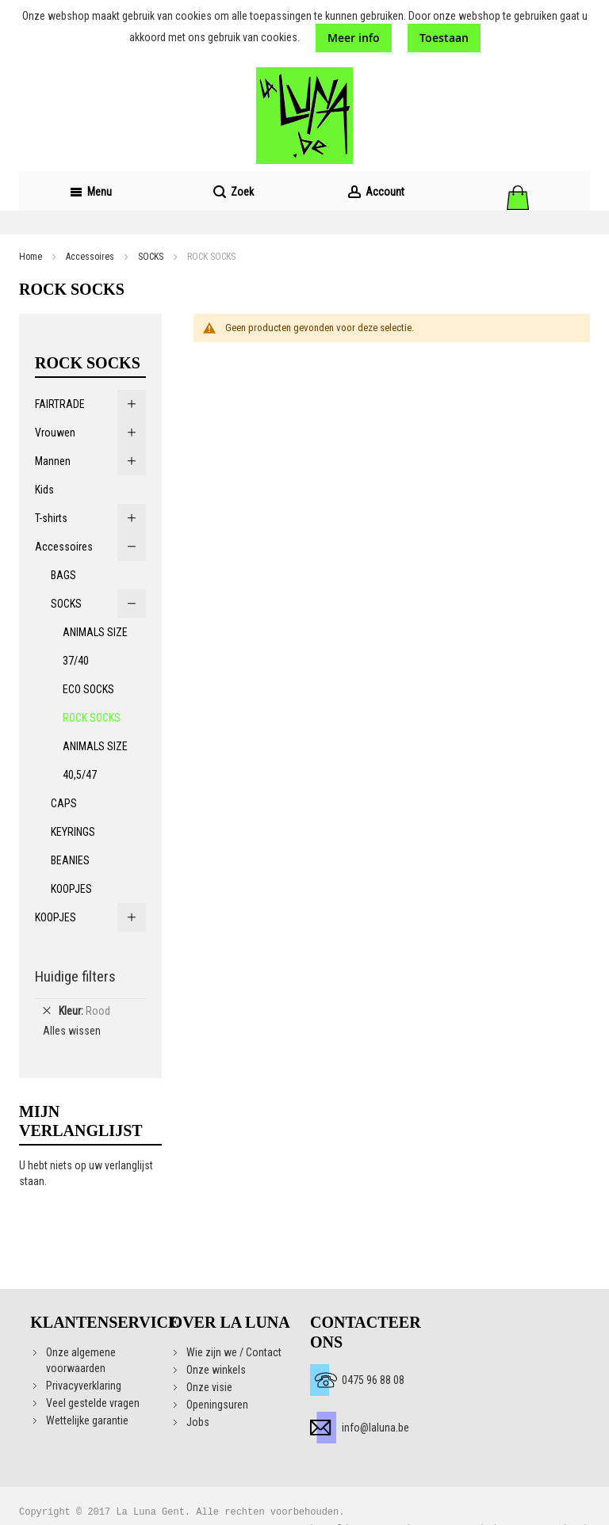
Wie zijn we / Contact (234, 1352)
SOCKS (150, 256)
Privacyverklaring (83, 1385)
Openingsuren (217, 1404)
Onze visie (209, 1387)
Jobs (197, 1422)
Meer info (353, 37)
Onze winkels (216, 1369)
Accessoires (90, 256)
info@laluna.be (375, 1427)
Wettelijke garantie (87, 1420)
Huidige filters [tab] (75, 976)
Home (30, 256)
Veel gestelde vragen (93, 1403)
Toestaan (444, 37)
